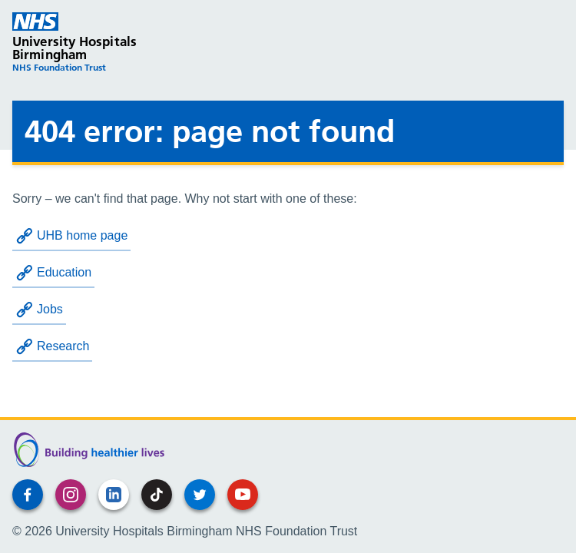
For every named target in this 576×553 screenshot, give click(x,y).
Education (53, 272)
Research (52, 346)
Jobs (39, 309)
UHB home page (71, 236)
